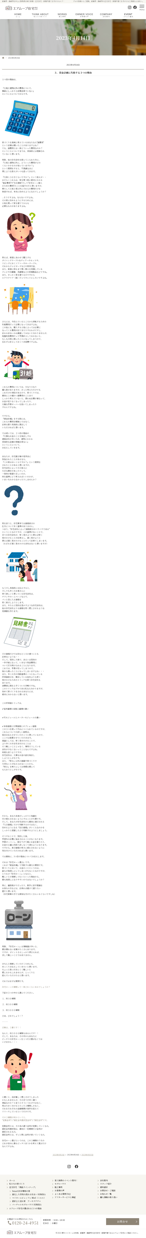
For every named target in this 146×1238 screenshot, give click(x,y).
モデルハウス (60, 1183)
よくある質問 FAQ (63, 1194)
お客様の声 (59, 1190)
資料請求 (104, 1187)
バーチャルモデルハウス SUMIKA (26, 1204)
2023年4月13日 (58, 1155)
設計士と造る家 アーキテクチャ (26, 1201)
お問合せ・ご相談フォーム (122, 1221)
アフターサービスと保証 (65, 1197)
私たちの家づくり (17, 1183)
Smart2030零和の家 (21, 1191)
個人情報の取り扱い (108, 1197)
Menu (142, 7)
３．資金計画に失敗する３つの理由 (73, 72)
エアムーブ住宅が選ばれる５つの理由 (25, 1208)
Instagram (130, 7)
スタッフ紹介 (106, 1183)
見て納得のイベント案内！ (66, 1180)
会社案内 (104, 1180)
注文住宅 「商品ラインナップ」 (23, 1187)
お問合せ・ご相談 (107, 1190)
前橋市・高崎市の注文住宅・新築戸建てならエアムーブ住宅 (102, 1233)
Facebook (135, 7)
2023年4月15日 (87, 1155)
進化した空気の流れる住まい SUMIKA (29, 1194)
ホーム (12, 1180)
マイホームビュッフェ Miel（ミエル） (29, 1197)
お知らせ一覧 (106, 1194)
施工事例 (58, 1187)
